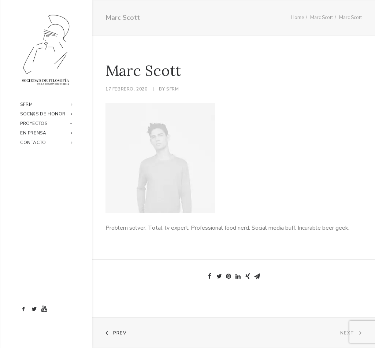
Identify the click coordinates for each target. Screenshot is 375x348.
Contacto (46, 142)
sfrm (172, 89)
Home (297, 17)
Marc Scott (321, 17)
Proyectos (46, 123)
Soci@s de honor (46, 114)
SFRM (46, 104)
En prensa (46, 133)
